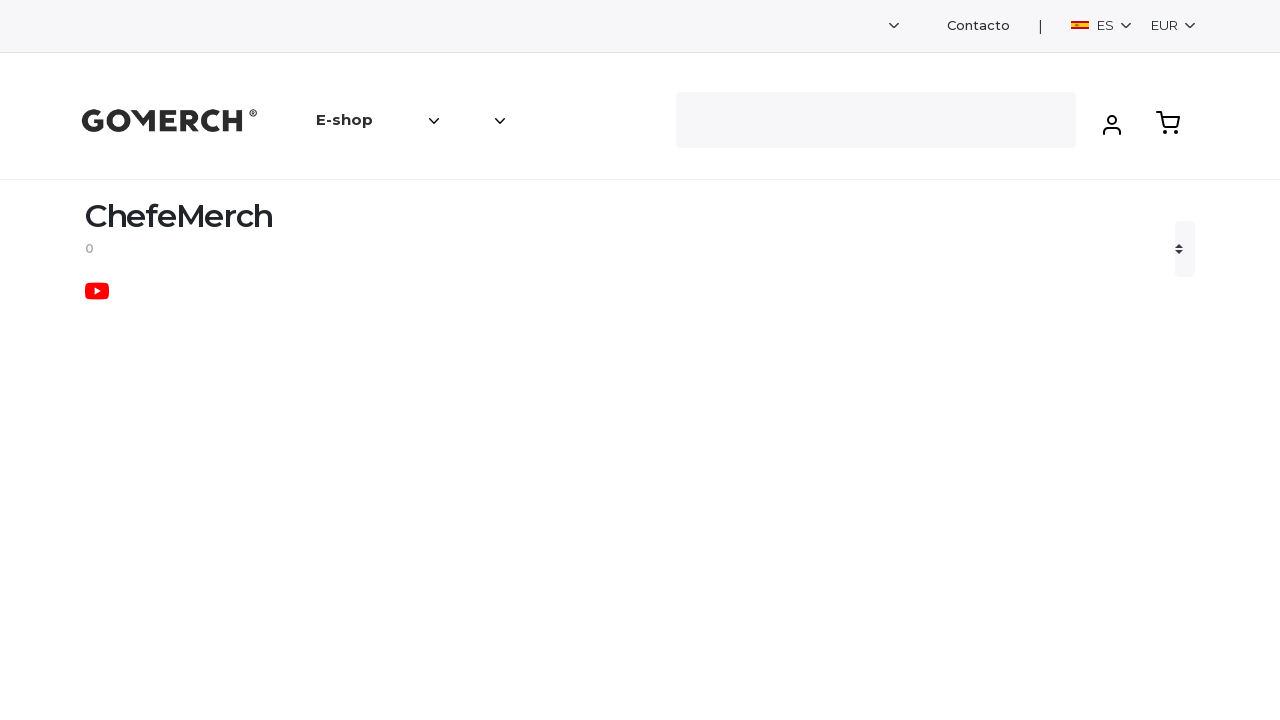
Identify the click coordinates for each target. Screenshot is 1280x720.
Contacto (978, 25)
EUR (1166, 25)
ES (1094, 25)
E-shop (344, 119)
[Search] (876, 120)
